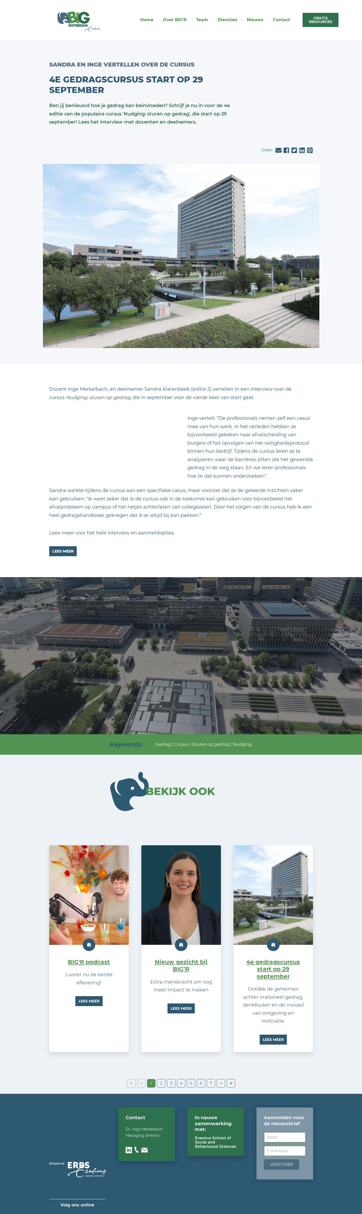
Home (146, 19)
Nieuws (255, 19)
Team (202, 19)
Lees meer (63, 551)
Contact (281, 19)
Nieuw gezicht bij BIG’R (181, 965)
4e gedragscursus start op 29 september (273, 969)
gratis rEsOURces (320, 20)
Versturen (281, 1164)
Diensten (227, 19)
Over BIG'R (175, 19)
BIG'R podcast (89, 961)
